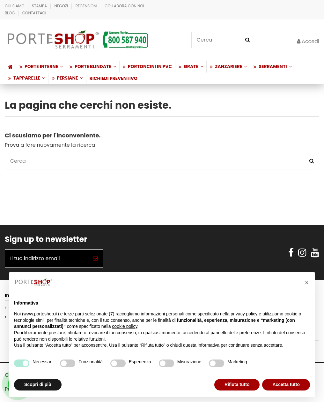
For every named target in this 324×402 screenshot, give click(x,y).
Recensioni (87, 6)
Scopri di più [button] (37, 384)
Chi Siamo (15, 6)
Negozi (61, 6)
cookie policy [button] (124, 326)
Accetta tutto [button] (286, 384)
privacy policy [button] (244, 313)
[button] (41, 67)
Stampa (40, 6)
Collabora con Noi (125, 6)
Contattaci (34, 13)
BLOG (10, 13)
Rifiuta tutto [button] (237, 384)
